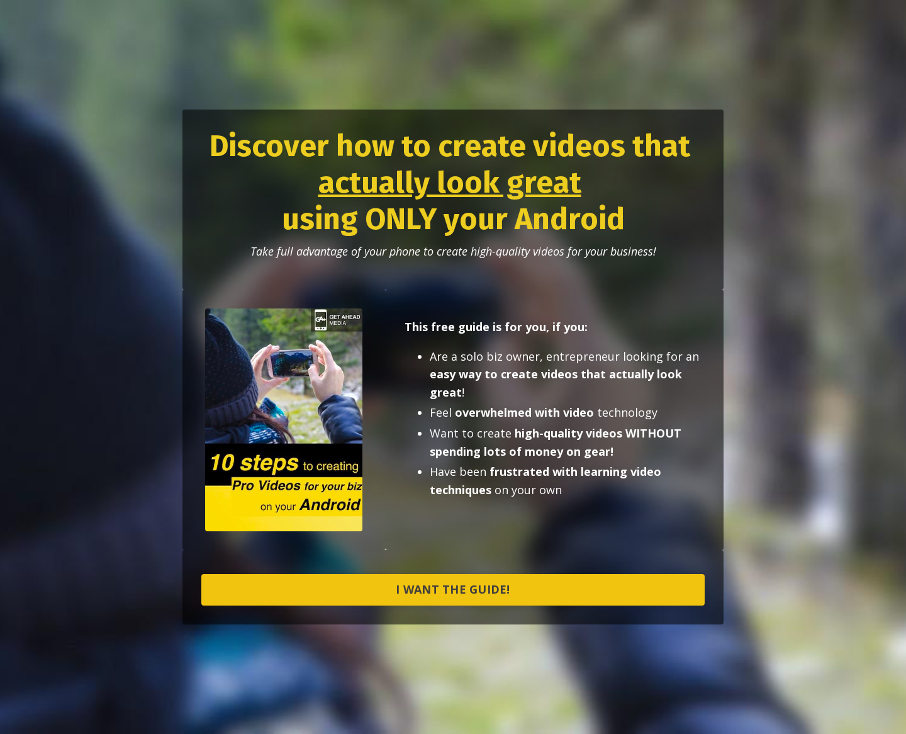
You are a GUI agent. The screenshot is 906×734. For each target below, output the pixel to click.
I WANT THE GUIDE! (453, 589)
